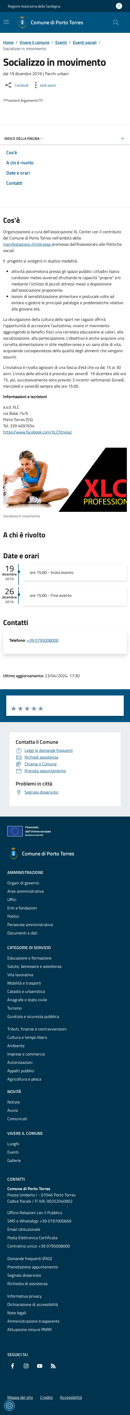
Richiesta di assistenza (27, 1283)
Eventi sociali (85, 42)
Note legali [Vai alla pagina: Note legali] (16, 1313)
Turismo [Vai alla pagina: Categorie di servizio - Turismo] (14, 1008)
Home (8, 42)
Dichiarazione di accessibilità (32, 1304)
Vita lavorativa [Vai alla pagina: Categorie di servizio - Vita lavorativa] (20, 975)
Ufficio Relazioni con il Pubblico (34, 1212)
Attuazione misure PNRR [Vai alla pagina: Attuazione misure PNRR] (29, 1329)
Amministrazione (25, 872)
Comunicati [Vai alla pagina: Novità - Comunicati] (17, 1119)
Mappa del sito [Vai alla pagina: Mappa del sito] (20, 1397)
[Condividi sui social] (16, 85)
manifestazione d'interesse (27, 244)
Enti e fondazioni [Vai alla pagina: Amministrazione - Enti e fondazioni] (22, 908)
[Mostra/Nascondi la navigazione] (6, 22)
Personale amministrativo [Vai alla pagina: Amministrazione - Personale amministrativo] (30, 924)
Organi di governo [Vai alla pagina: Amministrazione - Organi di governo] (23, 883)
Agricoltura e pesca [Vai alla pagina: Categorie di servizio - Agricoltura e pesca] (24, 1079)
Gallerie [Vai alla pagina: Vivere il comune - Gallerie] (14, 1160)
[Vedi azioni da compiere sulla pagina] (44, 85)
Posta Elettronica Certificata (32, 1237)
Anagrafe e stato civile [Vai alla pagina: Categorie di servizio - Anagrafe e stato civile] (27, 1000)
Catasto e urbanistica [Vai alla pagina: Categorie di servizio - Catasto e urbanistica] (26, 991)
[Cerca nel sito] (116, 22)
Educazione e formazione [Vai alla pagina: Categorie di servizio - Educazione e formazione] (29, 958)
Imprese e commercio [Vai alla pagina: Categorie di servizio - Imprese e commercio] (26, 1054)
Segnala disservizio (24, 1275)
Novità (14, 1091)
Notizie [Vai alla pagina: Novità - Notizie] (13, 1102)
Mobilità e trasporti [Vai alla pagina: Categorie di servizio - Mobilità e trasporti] (24, 983)
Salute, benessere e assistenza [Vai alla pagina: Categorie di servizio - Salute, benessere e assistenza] (34, 966)
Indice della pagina (24, 138)
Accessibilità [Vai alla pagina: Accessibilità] (71, 1397)
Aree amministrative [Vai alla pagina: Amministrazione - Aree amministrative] (25, 891)
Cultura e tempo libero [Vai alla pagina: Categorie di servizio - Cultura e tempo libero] (27, 1037)
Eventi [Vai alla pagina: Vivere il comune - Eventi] (13, 1152)
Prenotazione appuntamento (32, 1267)
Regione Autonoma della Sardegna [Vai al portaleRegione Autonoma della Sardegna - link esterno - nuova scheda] (34, 6)
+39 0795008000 (42, 640)
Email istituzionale (23, 1229)
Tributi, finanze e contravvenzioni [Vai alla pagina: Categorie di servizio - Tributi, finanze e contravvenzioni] (37, 1029)
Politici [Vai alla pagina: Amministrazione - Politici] (13, 916)
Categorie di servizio (29, 947)
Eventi (61, 42)
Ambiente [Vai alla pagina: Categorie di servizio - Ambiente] (16, 1045)
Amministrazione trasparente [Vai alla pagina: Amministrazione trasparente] (33, 1321)
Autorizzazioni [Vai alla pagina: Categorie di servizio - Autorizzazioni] (20, 1062)
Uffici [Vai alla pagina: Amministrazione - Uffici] (11, 899)
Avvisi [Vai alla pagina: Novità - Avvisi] (12, 1110)
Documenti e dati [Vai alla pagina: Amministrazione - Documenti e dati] (22, 933)
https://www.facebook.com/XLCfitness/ (37, 432)
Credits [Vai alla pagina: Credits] (46, 1397)
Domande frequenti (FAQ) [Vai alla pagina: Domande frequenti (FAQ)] (29, 1258)
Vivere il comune (34, 42)
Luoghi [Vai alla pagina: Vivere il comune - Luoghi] (13, 1144)
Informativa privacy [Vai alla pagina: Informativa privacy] (24, 1296)
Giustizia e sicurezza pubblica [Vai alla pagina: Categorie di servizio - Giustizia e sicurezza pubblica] (33, 1016)
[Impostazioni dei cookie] (9, 1405)
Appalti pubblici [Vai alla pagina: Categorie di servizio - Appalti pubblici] (20, 1071)
